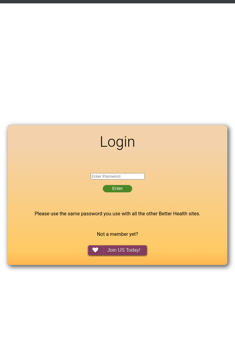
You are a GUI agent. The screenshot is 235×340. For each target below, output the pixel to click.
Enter (117, 188)
